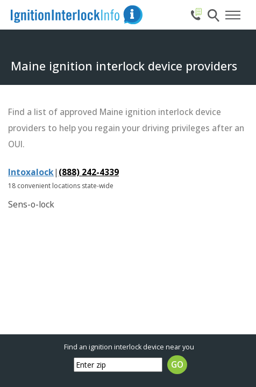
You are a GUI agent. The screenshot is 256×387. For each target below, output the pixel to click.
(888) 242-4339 (89, 172)
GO (177, 364)
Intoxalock (31, 172)
